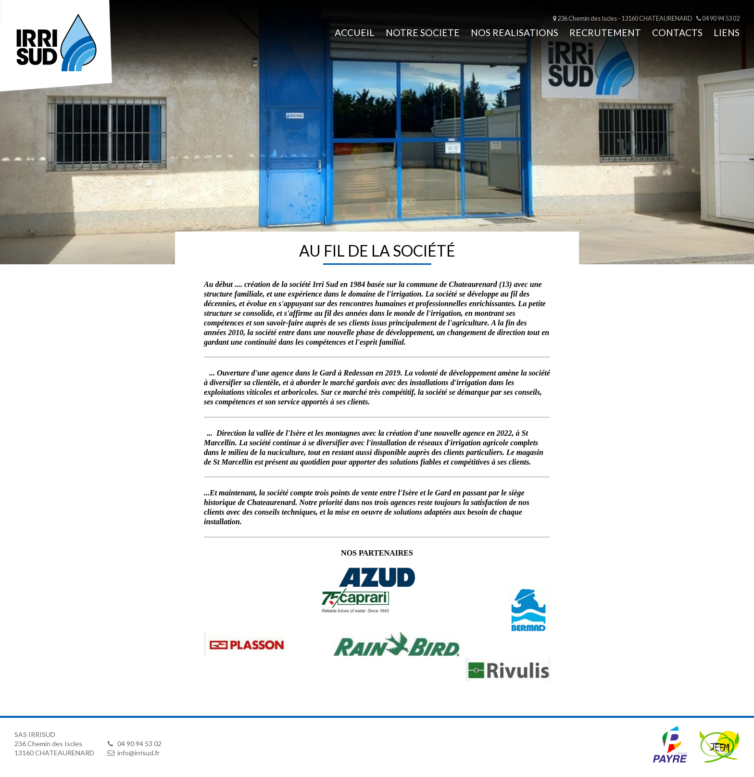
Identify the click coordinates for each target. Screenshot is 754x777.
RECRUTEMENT (605, 32)
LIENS (727, 32)
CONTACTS (677, 32)
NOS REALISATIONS (514, 32)
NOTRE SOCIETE (423, 32)
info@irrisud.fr (134, 753)
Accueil (355, 32)
